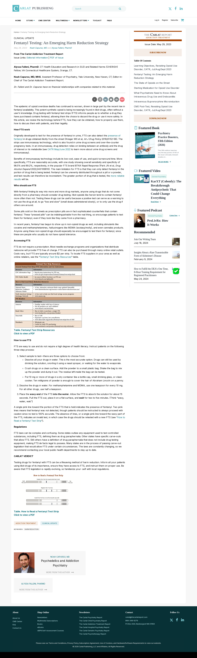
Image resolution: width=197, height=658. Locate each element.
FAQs (109, 20)
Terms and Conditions (57, 643)
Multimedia (62, 20)
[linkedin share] (105, 99)
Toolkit (97, 20)
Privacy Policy (72, 643)
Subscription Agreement (89, 643)
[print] (116, 99)
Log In (157, 20)
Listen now (173, 215)
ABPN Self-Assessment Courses (50, 631)
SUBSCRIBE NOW (158, 52)
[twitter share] (94, 99)
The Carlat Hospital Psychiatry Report (94, 627)
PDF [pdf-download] (122, 99)
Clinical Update (49, 523)
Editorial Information (37, 57)
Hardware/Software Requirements (130, 643)
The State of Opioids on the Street (152, 83)
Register (165, 20)
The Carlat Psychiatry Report (90, 617)
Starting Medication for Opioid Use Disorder (156, 88)
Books (40, 624)
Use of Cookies (106, 643)
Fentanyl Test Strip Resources (55, 257)
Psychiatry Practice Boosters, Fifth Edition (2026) (168, 139)
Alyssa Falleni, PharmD (61, 48)
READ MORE (163, 162)
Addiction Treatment (26, 523)
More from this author (58, 572)
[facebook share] (100, 99)
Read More (155, 202)
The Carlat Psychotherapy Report (92, 634)
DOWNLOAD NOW (158, 118)
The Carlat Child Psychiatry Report (93, 621)
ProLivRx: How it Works (157, 222)
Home (18, 20)
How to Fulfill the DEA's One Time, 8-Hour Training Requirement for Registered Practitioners (151, 272)
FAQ (14, 625)
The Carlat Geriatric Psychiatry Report (94, 631)
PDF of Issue (56, 57)
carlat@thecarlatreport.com (136, 617)
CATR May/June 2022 (59, 149)
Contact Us (17, 628)
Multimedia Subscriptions (47, 621)
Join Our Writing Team (145, 239)
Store (29, 20)
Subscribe (174, 20)
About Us (16, 618)
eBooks (40, 627)
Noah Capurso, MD (38, 48)
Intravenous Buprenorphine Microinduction (156, 101)
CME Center (44, 20)
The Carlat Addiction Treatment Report (94, 624)
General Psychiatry (159, 177)
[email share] (111, 99)
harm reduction (31, 529)
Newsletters (80, 20)
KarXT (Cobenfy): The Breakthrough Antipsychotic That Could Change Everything (166, 190)
